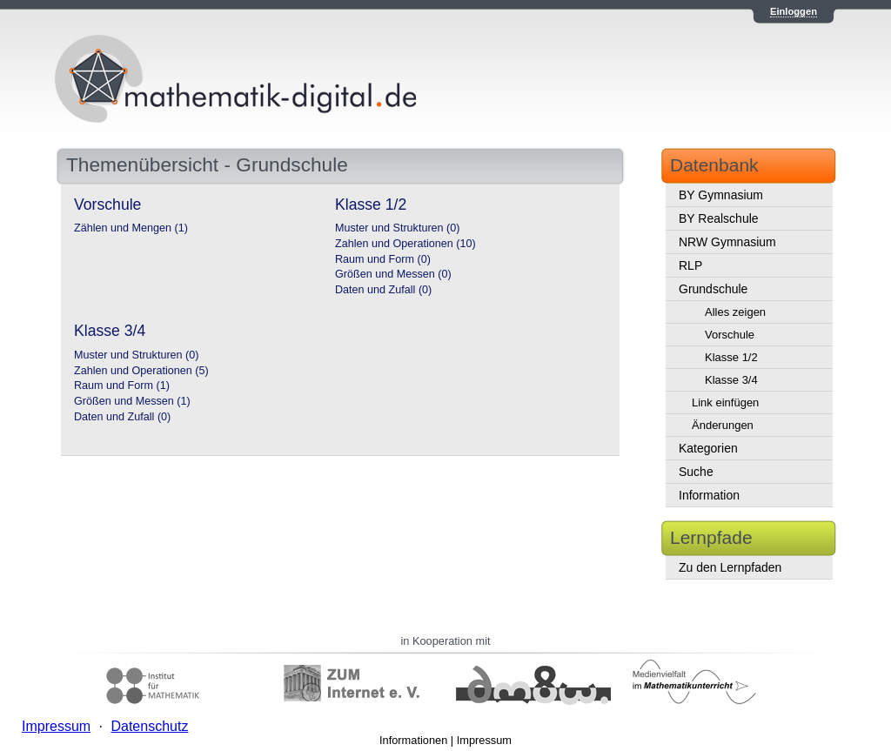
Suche (696, 472)
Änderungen (723, 425)
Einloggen (793, 11)
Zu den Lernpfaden (730, 567)
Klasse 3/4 (731, 379)
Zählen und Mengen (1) (131, 228)
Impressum (484, 740)
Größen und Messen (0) (393, 274)
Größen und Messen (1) (132, 401)
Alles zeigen (735, 312)
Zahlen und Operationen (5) (141, 371)
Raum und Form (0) (383, 259)
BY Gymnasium (721, 195)
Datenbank (714, 165)
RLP (690, 265)
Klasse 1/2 (731, 357)
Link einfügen (725, 402)
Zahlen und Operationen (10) (405, 244)
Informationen (413, 740)
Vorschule (729, 334)
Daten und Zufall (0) (383, 290)
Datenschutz (149, 726)
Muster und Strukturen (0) (397, 228)
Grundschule (713, 289)
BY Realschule (719, 218)
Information (709, 495)
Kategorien (708, 448)
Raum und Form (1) (122, 385)
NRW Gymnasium (727, 242)
